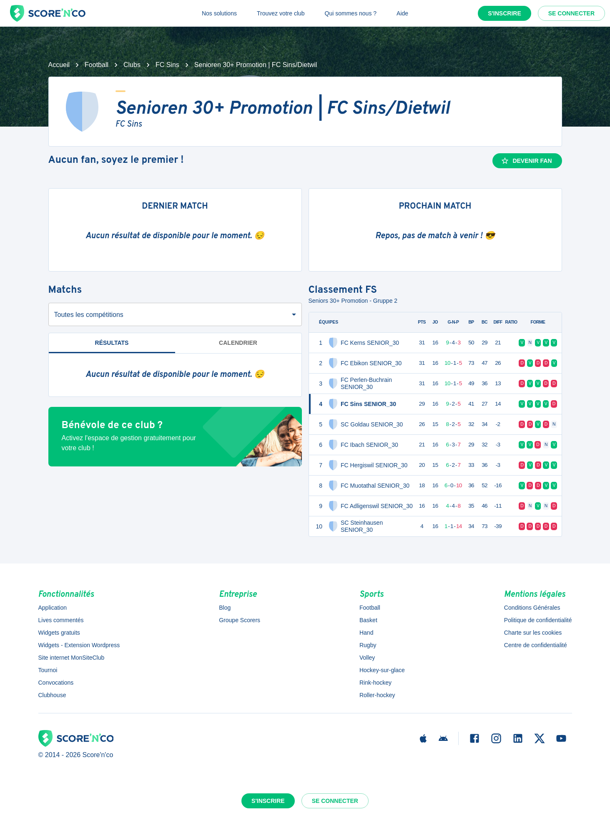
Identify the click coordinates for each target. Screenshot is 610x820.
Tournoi (48, 670)
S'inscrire (504, 13)
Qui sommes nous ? (351, 13)
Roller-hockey (377, 695)
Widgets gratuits (59, 632)
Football (96, 64)
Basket (368, 620)
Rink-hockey (375, 682)
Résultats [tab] (112, 342)
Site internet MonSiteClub (71, 657)
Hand (366, 632)
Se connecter (571, 13)
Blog (225, 607)
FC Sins (167, 64)
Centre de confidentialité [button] (535, 645)
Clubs (132, 64)
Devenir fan (526, 161)
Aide (402, 13)
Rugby (367, 645)
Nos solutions (219, 13)
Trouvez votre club (281, 13)
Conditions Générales (532, 607)
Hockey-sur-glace (382, 670)
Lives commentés (61, 620)
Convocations (56, 682)
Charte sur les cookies (533, 632)
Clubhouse (52, 695)
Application (52, 607)
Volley (367, 657)
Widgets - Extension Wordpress (79, 645)
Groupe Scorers (239, 620)
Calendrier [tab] (238, 342)
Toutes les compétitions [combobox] (88, 314)
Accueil (59, 64)
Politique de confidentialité (538, 620)
